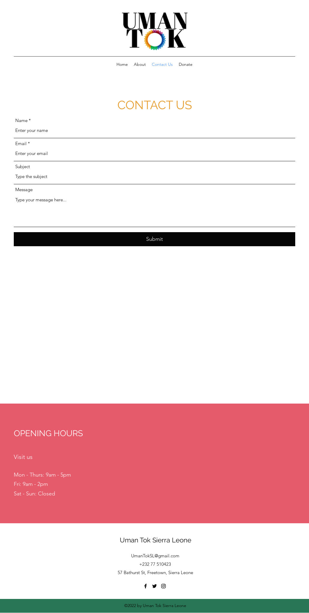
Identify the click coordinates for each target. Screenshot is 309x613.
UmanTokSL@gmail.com (155, 556)
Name (21, 120)
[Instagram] (163, 586)
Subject (22, 166)
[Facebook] (146, 586)
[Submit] (154, 239)
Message (24, 189)
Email (21, 143)
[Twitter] (154, 586)
